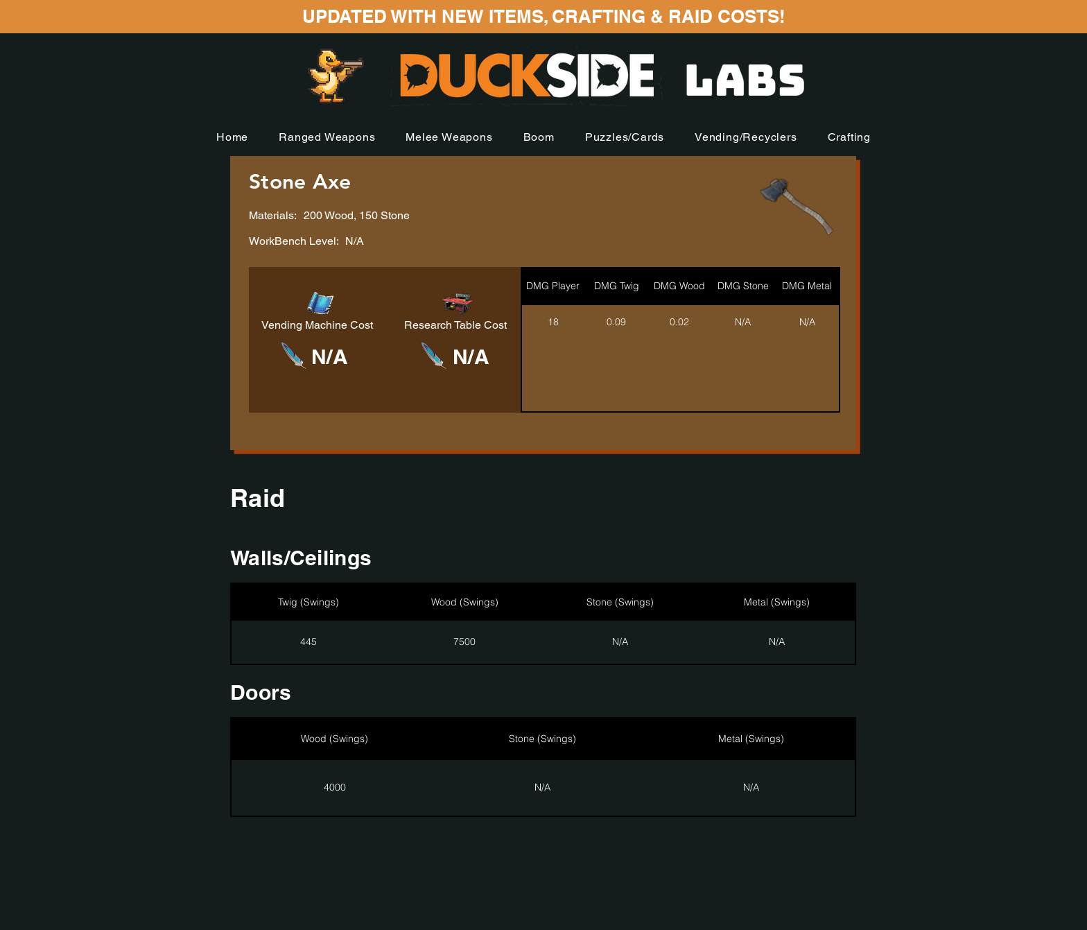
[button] (327, 136)
